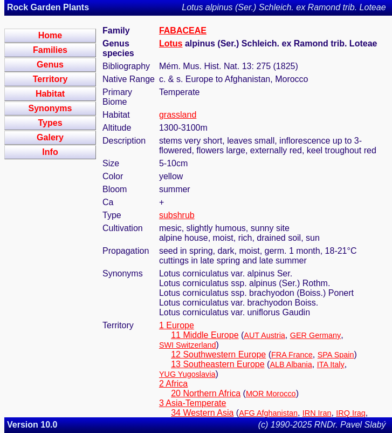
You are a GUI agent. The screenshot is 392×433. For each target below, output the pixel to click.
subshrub (177, 215)
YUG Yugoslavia (187, 374)
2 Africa (173, 383)
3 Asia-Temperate (192, 403)
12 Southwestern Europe (218, 354)
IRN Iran (317, 413)
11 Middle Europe (204, 335)
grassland (177, 114)
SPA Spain (336, 354)
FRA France (292, 354)
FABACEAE (183, 30)
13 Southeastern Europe (217, 364)
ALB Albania (291, 364)
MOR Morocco (271, 393)
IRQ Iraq (350, 413)
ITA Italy (331, 364)
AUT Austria (264, 335)
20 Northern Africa (205, 393)
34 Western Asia (202, 412)
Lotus (171, 43)
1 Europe (176, 325)
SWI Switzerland (187, 345)
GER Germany (315, 335)
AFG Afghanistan (268, 413)
